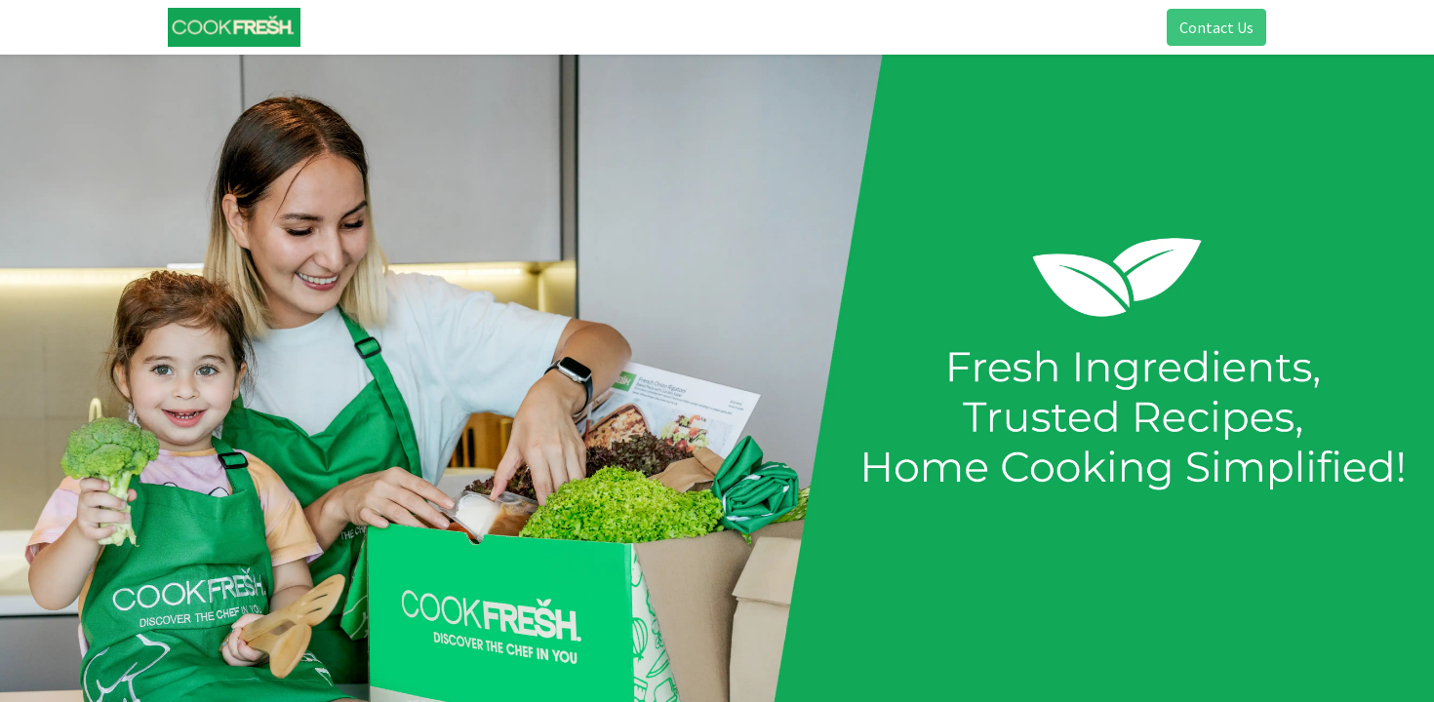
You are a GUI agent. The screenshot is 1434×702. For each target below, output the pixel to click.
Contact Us (1209, 27)
